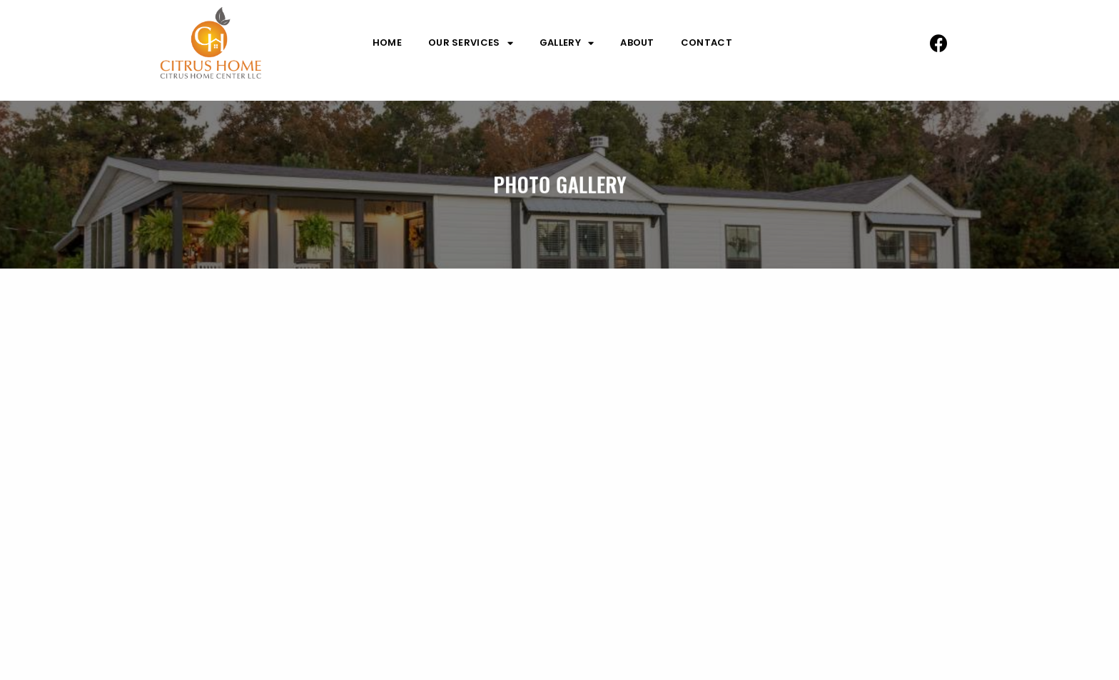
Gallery (567, 43)
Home (387, 42)
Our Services (470, 43)
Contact (706, 42)
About (637, 42)
